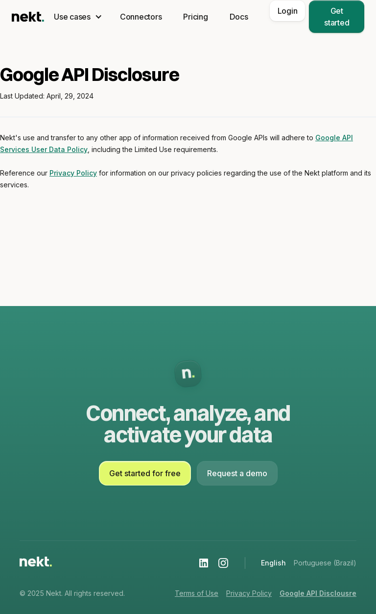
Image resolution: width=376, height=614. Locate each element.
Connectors (141, 17)
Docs (239, 17)
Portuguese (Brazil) (325, 563)
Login (288, 11)
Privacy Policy (73, 173)
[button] (76, 16)
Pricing (195, 17)
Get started (336, 16)
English (273, 563)
